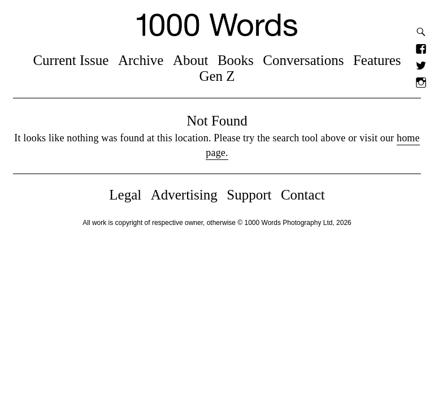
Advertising (184, 195)
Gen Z (217, 76)
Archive (141, 60)
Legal (125, 195)
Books (236, 60)
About (191, 60)
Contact (303, 195)
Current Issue (70, 60)
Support (249, 195)
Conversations (303, 60)
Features (377, 60)
